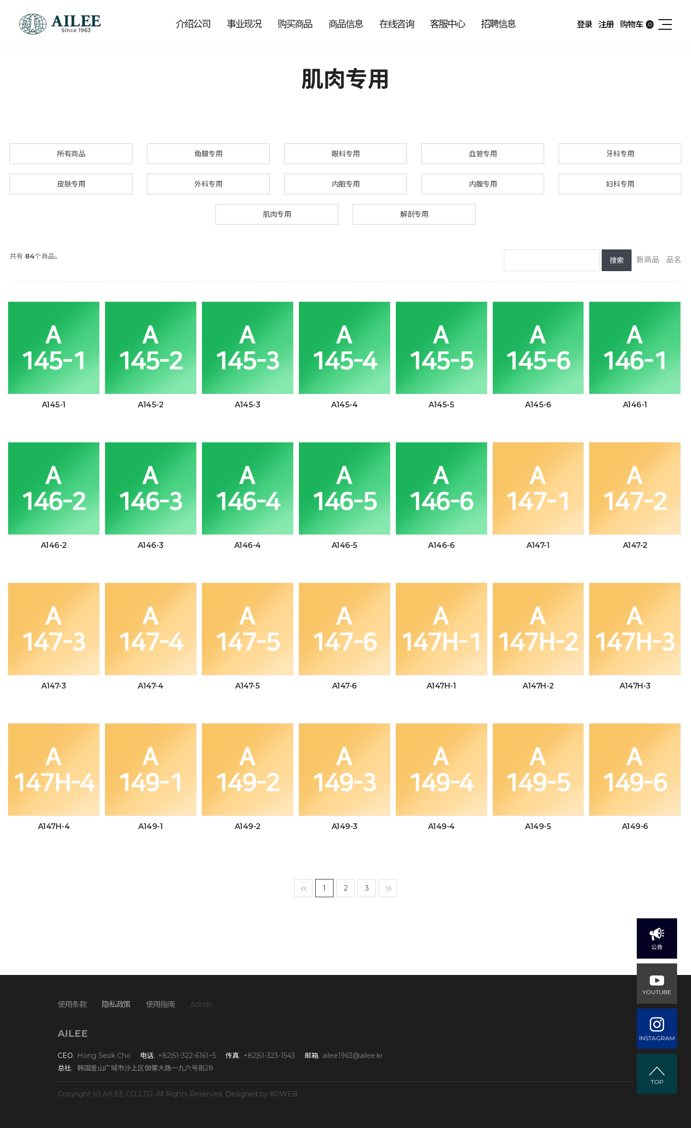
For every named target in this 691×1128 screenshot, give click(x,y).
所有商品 (71, 153)
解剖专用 (414, 214)
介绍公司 (193, 24)
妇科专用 (620, 184)
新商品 (647, 259)
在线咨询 (396, 24)
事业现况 (243, 24)
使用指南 (160, 1004)
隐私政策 (116, 1004)
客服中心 (447, 24)
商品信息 (345, 24)
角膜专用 (208, 153)
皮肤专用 (71, 184)
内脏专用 (345, 184)
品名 (673, 259)
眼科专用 (345, 153)
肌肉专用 (277, 214)
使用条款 (72, 1004)
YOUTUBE (657, 992)
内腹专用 (483, 184)
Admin (201, 1004)
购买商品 (294, 24)
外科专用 (208, 184)
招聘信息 (498, 24)
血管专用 (483, 153)
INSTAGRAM (657, 1038)
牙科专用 (620, 153)
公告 (657, 946)
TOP (657, 1081)
